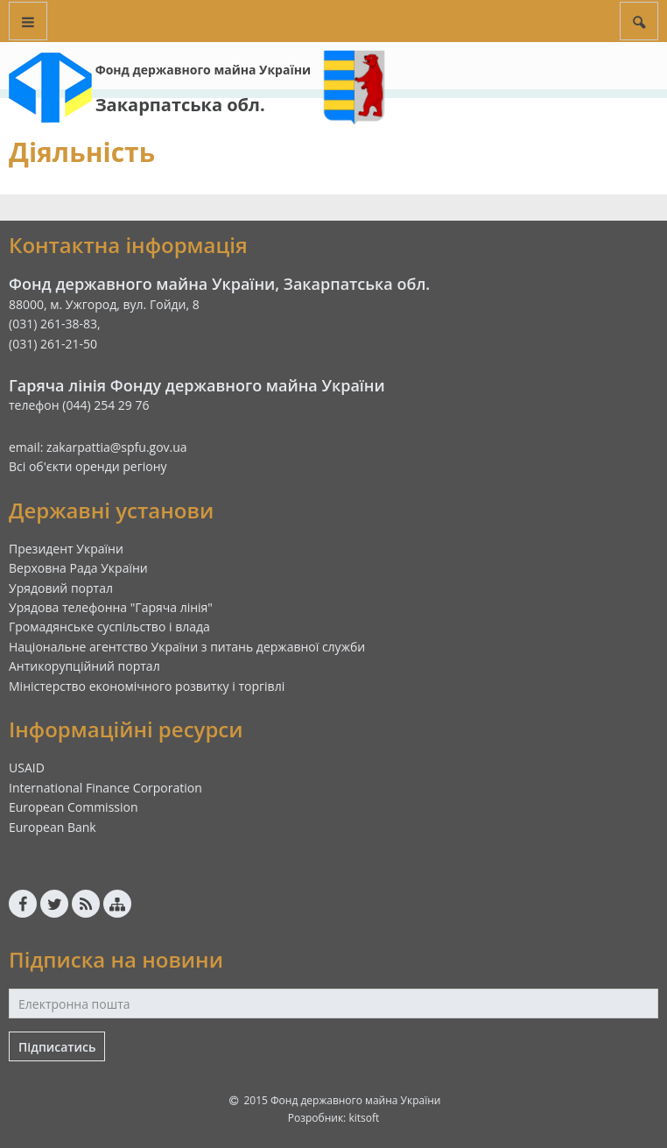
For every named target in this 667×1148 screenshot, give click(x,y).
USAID (27, 767)
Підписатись (56, 1047)
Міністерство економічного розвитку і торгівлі (146, 686)
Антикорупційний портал (84, 666)
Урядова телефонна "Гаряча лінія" (111, 607)
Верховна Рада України (78, 568)
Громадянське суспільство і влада (109, 626)
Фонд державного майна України (203, 69)
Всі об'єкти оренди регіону (88, 466)
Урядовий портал (61, 588)
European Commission (73, 807)
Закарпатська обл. (180, 104)
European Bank (52, 827)
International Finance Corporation (105, 787)
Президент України (66, 548)
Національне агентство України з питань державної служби (187, 646)
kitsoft (363, 1117)
